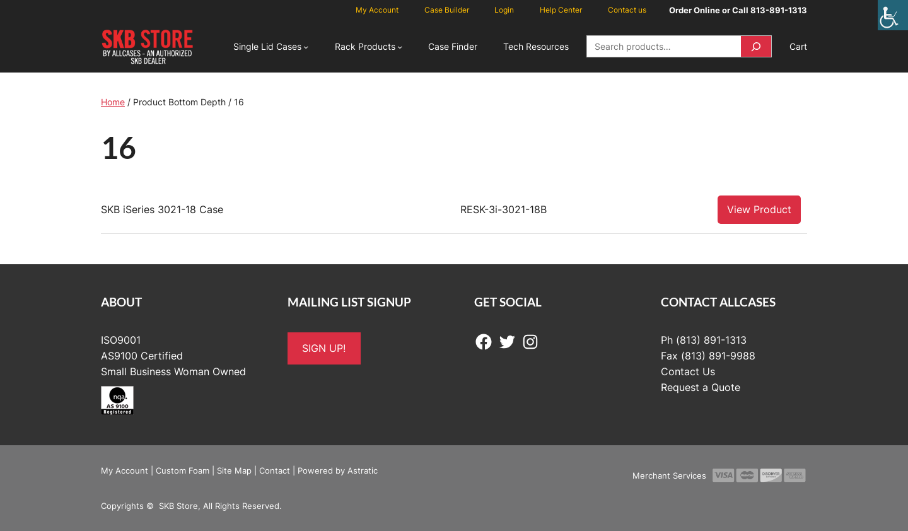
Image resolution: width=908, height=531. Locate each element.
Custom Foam (182, 470)
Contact (274, 470)
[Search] (756, 46)
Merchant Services (669, 475)
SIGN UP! (324, 348)
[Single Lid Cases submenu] (305, 46)
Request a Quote (700, 387)
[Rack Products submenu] (399, 46)
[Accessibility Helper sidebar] (893, 15)
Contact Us (688, 371)
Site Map (234, 470)
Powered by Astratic (338, 470)
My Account (124, 470)
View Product (759, 209)
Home (113, 101)
